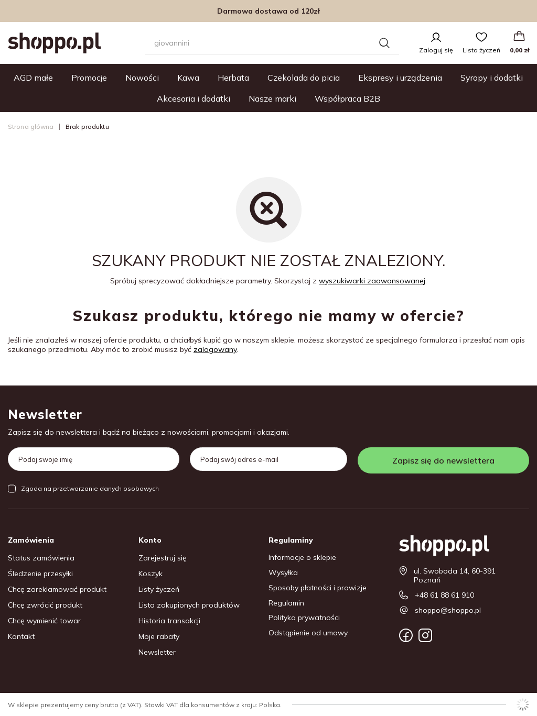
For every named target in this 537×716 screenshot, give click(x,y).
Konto (150, 540)
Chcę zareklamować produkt (57, 589)
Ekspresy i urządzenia (400, 77)
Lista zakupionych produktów (189, 605)
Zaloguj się (436, 50)
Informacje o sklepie (302, 557)
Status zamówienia (41, 558)
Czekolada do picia (303, 77)
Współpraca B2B (347, 98)
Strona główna (31, 126)
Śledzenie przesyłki (40, 573)
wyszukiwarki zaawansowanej (372, 280)
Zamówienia (31, 540)
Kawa (188, 77)
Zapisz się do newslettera (443, 460)
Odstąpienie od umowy (308, 633)
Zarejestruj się (162, 558)
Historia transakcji (169, 620)
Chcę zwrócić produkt (45, 605)
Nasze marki (272, 98)
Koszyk (150, 573)
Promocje (89, 77)
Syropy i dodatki (491, 77)
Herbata (233, 77)
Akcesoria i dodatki (193, 98)
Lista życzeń (481, 50)
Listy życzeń (158, 589)
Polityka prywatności (304, 617)
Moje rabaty (158, 636)
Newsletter (45, 414)
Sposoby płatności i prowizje (317, 587)
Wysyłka (283, 572)
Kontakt (21, 636)
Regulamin (286, 603)
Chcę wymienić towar (44, 620)
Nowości (142, 77)
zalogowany (215, 349)
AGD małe (33, 77)
